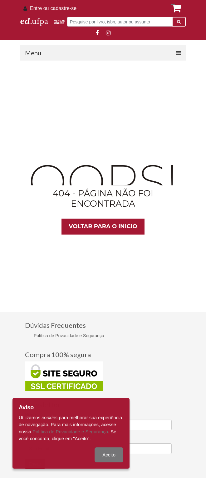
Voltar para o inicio (103, 226)
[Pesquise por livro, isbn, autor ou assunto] (119, 22)
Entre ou (39, 8)
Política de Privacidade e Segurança (69, 335)
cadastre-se (63, 8)
